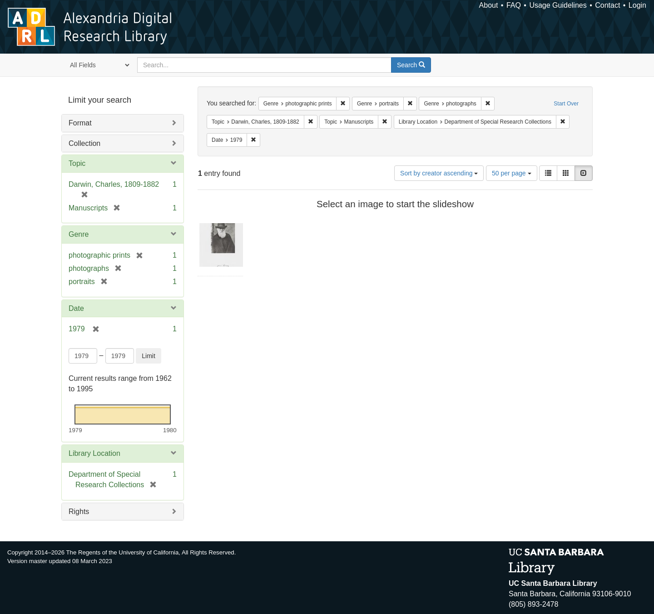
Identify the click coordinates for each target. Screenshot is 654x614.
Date (76, 308)
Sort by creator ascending (439, 173)
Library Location (94, 453)
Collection (84, 143)
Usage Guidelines (557, 5)
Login (637, 5)
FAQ (513, 5)
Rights (79, 511)
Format (80, 123)
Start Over (566, 103)
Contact (607, 5)
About (488, 5)
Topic (77, 163)
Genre (79, 234)
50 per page (511, 173)
